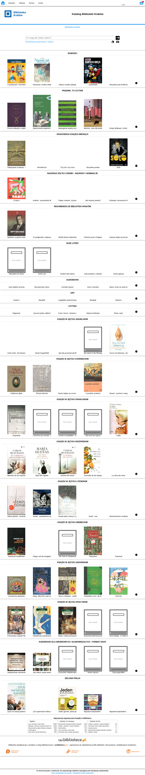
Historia (22, 3)
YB (113, 3)
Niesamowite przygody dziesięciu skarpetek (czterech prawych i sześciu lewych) (50, 728)
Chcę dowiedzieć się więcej (61, 773)
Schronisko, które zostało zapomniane (68, 732)
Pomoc (31, 3)
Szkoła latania (32, 730)
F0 (123, 3)
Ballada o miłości (93, 732)
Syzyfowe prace (92, 728)
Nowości (11, 3)
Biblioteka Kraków (72, 27)
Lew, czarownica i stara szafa (36, 724)
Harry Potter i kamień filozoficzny (37, 732)
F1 (127, 3)
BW (108, 3)
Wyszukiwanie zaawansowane (35, 42)
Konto (40, 3)
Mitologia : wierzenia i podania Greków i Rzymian (41, 726)
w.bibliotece (61, 745)
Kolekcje (50, 42)
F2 (133, 3)
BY (118, 3)
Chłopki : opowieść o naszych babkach (68, 726)
